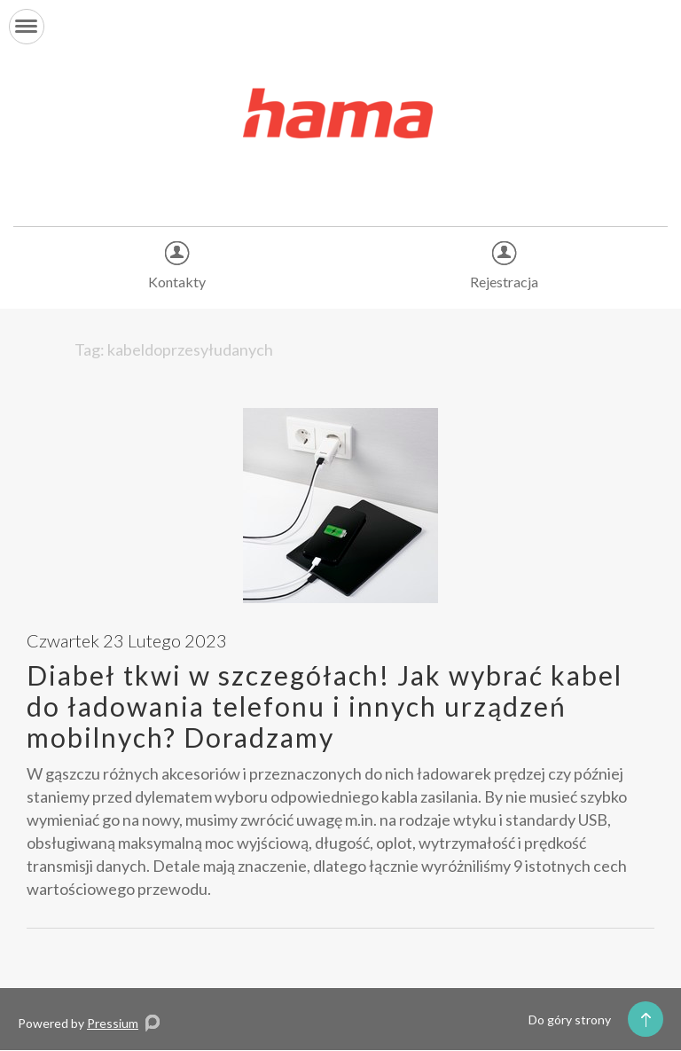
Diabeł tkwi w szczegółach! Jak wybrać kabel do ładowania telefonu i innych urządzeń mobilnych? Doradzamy (324, 706)
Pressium (112, 1023)
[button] (26, 26)
